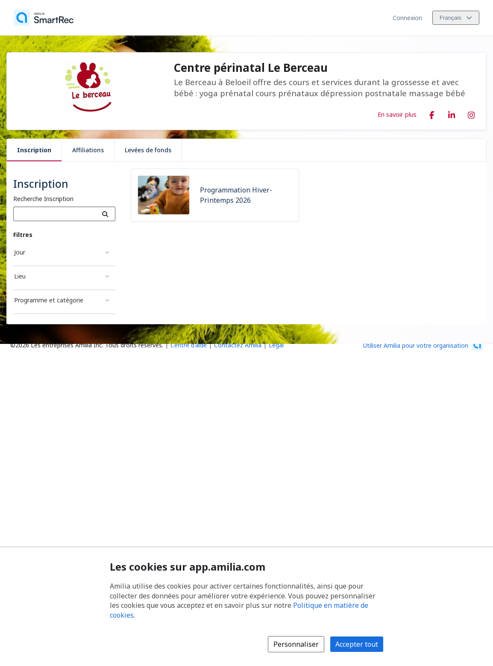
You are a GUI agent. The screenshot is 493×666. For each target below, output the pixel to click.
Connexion (407, 18)
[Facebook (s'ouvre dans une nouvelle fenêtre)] (432, 113)
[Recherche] (105, 214)
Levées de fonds (148, 150)
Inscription (34, 150)
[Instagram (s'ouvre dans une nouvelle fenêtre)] (471, 113)
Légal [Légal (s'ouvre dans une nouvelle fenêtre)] (276, 345)
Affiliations (88, 150)
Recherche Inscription (43, 199)
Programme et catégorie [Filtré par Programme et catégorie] (48, 300)
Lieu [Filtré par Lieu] (20, 276)
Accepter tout (356, 644)
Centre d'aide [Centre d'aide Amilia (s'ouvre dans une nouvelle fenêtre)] (188, 345)
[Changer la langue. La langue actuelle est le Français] (455, 18)
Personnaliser (296, 644)
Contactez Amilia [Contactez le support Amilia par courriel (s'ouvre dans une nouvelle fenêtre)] (237, 345)
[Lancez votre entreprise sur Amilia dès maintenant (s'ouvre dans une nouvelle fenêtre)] (423, 344)
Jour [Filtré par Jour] (19, 252)
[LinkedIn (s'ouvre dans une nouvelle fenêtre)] (451, 113)
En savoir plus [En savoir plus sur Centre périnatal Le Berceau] (397, 114)
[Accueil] (43, 17)
